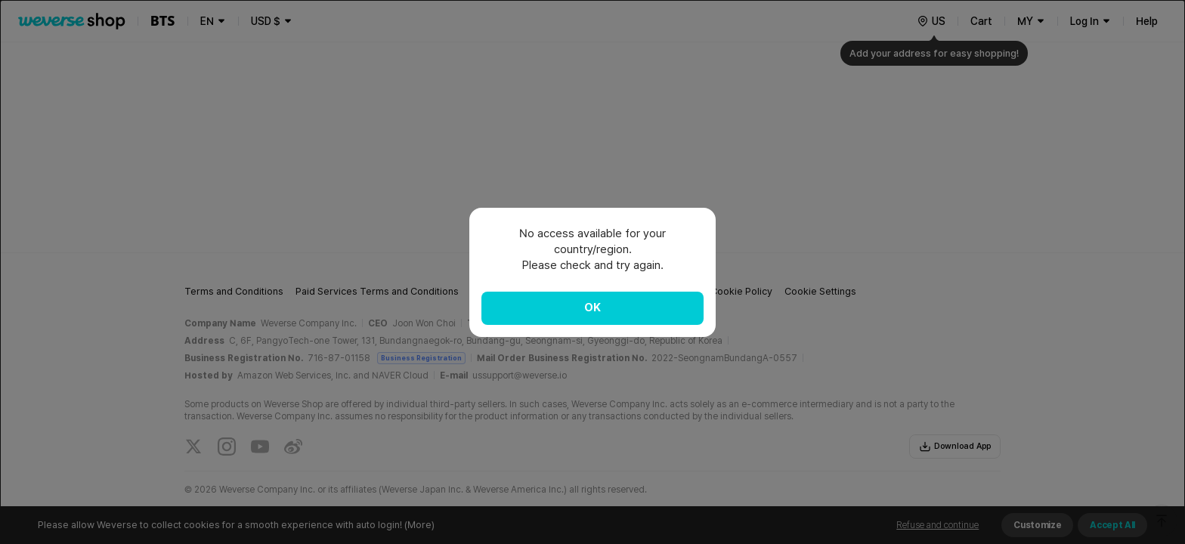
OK (592, 307)
